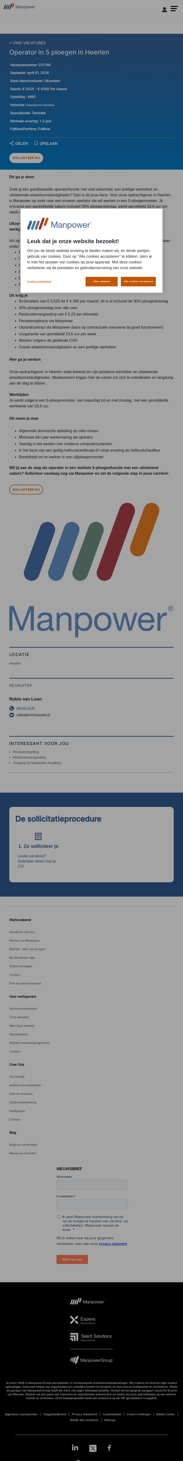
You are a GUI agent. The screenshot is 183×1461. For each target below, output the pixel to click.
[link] (91, 1448)
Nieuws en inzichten (22, 1153)
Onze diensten (19, 1017)
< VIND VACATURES (27, 43)
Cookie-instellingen (139, 1414)
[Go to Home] (20, 8)
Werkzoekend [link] (20, 920)
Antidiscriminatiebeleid (25, 1085)
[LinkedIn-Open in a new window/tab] (75, 1447)
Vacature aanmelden (23, 1008)
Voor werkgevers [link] (22, 996)
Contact (14, 975)
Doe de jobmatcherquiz (25, 983)
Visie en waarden (21, 1094)
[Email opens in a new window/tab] (91, 715)
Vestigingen (17, 1111)
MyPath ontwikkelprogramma (29, 1043)
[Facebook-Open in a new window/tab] (109, 1448)
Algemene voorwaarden (21, 1414)
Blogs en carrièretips (23, 1144)
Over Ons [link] (16, 1064)
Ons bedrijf (16, 1076)
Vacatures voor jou (22, 932)
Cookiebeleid (112, 1414)
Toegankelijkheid (54, 1414)
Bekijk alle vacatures (84, 1420)
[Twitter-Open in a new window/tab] (93, 1448)
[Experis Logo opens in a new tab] (83, 1320)
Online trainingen (20, 966)
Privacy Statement (84, 1414)
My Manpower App (22, 957)
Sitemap (109, 1420)
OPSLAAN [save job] (46, 143)
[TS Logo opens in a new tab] (91, 1337)
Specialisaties (18, 1034)
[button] (174, 8)
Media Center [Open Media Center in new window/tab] (165, 1414)
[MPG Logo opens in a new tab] (91, 1361)
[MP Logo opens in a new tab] (87, 1303)
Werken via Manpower (24, 940)
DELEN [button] (18, 143)
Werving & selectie (21, 1025)
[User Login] (164, 10)
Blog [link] (12, 1132)
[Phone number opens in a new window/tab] (91, 708)
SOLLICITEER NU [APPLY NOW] (26, 158)
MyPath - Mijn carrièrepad (27, 949)
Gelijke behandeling (22, 1102)
